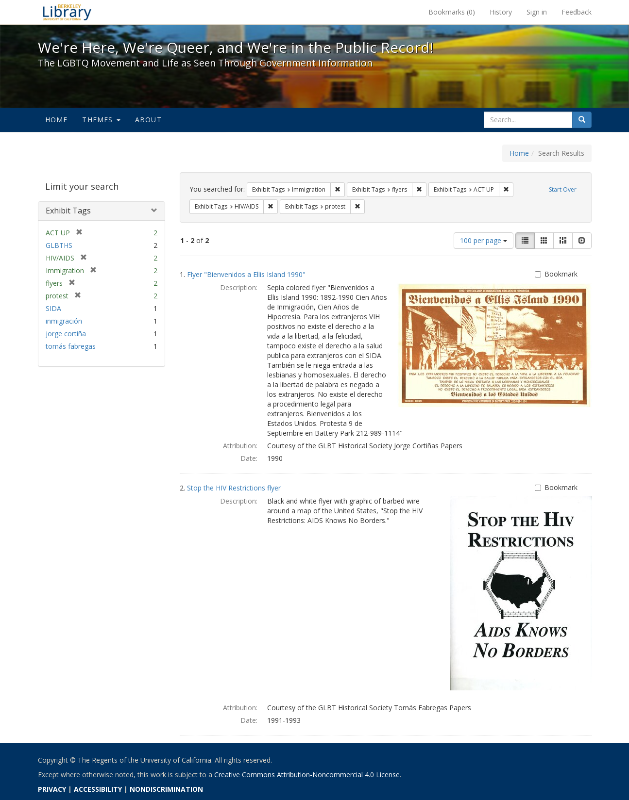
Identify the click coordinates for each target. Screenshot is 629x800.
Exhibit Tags (68, 210)
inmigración (64, 321)
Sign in (537, 11)
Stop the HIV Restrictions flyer (234, 487)
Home (56, 119)
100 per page (483, 240)
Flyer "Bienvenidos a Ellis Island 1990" (246, 274)
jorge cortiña (66, 333)
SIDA (53, 308)
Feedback (576, 11)
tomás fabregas (71, 346)
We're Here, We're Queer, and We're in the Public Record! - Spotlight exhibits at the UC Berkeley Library (67, 12)
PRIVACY (52, 789)
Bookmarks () (451, 11)
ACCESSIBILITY (98, 789)
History (501, 11)
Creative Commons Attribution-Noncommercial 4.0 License (307, 774)
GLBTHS (59, 245)
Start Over (563, 189)
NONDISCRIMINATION (166, 789)
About (148, 119)
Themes (101, 119)
